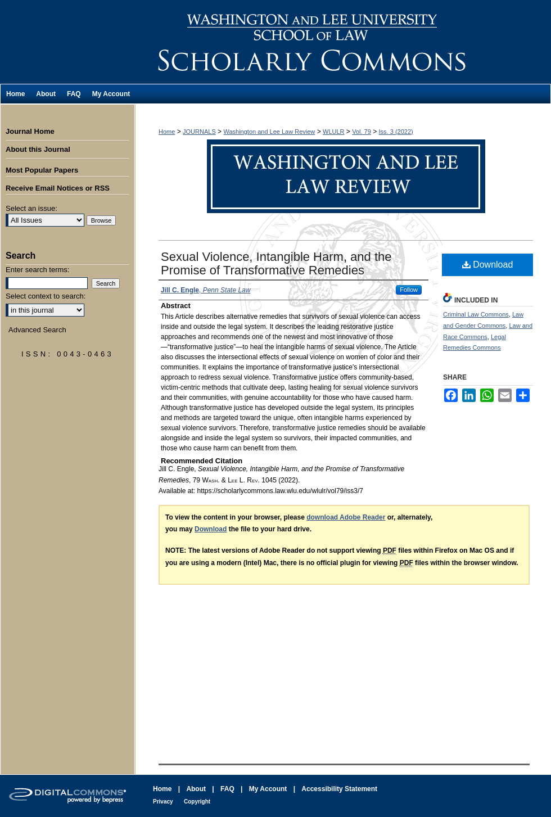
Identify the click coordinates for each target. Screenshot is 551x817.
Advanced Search (37, 330)
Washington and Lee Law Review (343, 42)
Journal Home (30, 131)
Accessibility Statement (339, 789)
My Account (268, 789)
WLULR (334, 131)
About (196, 789)
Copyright (197, 801)
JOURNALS (199, 131)
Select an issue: (31, 208)
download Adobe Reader (345, 517)
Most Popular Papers (42, 170)
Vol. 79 (361, 131)
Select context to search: (45, 296)
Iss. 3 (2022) (396, 131)
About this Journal (38, 149)
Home (167, 131)
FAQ (227, 789)
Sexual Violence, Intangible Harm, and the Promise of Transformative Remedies (276, 263)
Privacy (163, 801)
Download (487, 264)
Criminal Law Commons (476, 314)
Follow (409, 289)
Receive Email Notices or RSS (58, 188)
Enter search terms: (37, 269)
